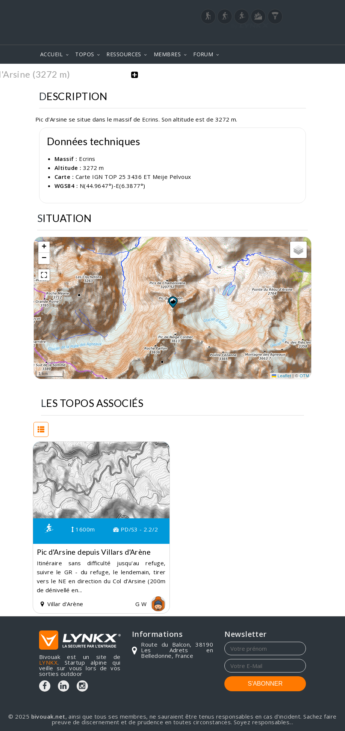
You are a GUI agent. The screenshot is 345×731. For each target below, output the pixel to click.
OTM (304, 375)
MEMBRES (167, 54)
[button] (172, 302)
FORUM (203, 54)
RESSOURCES (123, 54)
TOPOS (84, 54)
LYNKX (48, 662)
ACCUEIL (51, 54)
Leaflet (281, 375)
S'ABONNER (265, 683)
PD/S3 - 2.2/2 (135, 529)
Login (269, 34)
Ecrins (87, 158)
